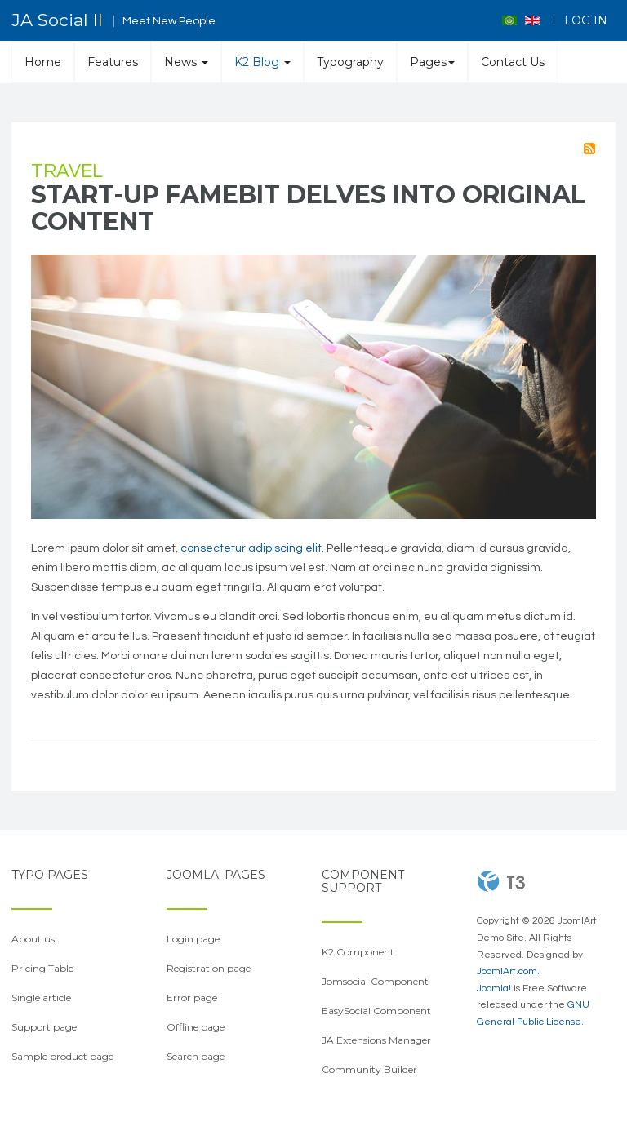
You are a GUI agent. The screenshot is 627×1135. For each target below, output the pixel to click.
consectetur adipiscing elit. (252, 548)
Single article (41, 997)
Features (112, 62)
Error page (192, 997)
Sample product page (62, 1056)
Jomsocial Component (375, 981)
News (186, 62)
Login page (193, 939)
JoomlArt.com (507, 971)
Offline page (196, 1027)
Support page (44, 1027)
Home (42, 62)
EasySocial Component (376, 1010)
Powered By (501, 881)
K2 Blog (262, 62)
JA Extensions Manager (376, 1040)
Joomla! (494, 988)
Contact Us (513, 62)
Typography (350, 62)
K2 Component (358, 952)
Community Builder (369, 1069)
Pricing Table (42, 968)
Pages (432, 62)
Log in (585, 20)
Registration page (209, 968)
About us (33, 939)
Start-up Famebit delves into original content (308, 208)
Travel (67, 171)
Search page (196, 1056)
